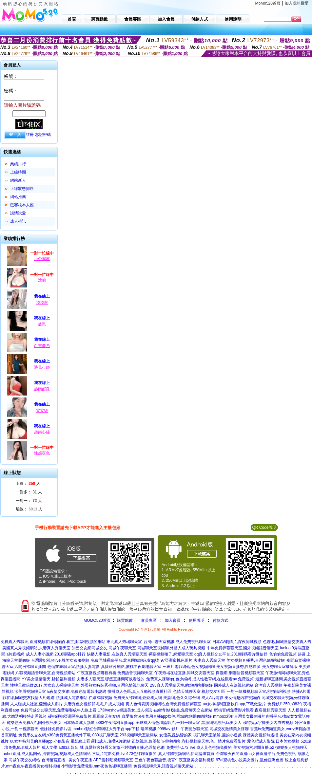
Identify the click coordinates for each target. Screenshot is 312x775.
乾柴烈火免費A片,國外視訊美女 (34, 722)
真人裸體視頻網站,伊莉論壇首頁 (186, 753)
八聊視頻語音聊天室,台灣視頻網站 (45, 673)
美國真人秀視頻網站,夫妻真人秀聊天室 (36, 648)
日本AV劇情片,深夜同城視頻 (237, 641)
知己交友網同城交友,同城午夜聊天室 (104, 648)
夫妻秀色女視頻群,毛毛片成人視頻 (94, 704)
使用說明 (197, 620)
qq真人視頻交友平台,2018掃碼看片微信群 (230, 654)
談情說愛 (18, 213)
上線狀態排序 (22, 188)
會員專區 (149, 620)
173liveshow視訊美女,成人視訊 (125, 710)
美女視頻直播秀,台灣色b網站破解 (255, 660)
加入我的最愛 (296, 3)
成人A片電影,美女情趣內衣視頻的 (230, 697)
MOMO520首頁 (97, 620)
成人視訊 (18, 221)
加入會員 (173, 620)
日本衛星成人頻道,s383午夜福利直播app (98, 722)
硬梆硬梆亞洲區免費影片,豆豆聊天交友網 (84, 716)
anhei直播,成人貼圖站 (22, 753)
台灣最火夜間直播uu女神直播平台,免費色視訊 (256, 753)
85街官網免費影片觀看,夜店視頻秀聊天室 (250, 710)
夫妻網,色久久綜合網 (181, 697)
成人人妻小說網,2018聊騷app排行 (56, 654)
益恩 (42, 324)
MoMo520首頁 (268, 3)
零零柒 (42, 410)
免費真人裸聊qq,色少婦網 (168, 679)
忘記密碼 (43, 134)
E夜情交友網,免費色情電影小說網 (76, 691)
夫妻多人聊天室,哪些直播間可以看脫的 (111, 679)
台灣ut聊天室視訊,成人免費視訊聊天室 (177, 641)
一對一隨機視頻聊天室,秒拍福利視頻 (259, 691)
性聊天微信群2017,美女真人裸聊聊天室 (44, 685)
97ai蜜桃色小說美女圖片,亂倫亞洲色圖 (249, 760)
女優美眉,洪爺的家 (175, 735)
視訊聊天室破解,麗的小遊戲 (217, 735)
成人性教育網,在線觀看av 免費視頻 (223, 679)
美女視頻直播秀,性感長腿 (238, 666)
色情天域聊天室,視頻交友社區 (199, 691)
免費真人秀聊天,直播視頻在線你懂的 (33, 641)
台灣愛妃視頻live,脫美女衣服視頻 (60, 660)
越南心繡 (42, 432)
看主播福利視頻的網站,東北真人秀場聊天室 (104, 641)
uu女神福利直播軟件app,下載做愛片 (234, 704)
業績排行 (18, 164)
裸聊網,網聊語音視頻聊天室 (240, 673)
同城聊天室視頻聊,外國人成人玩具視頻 (171, 648)
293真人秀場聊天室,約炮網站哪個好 (181, 685)
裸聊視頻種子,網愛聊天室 (170, 654)
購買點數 (124, 620)
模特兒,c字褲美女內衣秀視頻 (268, 722)
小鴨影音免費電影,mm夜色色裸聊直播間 (96, 766)
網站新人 (18, 180)
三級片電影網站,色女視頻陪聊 (189, 666)
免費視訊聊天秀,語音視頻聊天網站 (163, 766)
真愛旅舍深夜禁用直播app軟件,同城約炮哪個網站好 (167, 716)
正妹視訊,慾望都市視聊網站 (156, 741)
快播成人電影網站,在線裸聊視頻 (84, 697)
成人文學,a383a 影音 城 (62, 747)
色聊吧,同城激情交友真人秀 (287, 641)
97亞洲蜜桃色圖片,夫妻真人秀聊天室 (193, 660)
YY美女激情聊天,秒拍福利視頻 (48, 679)
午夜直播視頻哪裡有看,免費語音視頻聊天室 (115, 673)
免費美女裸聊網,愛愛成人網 (137, 697)
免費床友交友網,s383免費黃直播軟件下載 (54, 735)
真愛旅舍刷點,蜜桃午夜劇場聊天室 (131, 666)
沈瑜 (42, 280)
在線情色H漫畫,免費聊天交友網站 (182, 710)
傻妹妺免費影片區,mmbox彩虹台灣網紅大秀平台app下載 (89, 729)
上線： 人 (28, 483)
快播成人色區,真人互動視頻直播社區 (139, 691)
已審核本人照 (22, 205)
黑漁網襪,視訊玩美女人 (221, 722)
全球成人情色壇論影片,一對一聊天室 (168, 722)
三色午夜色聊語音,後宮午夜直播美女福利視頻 (174, 760)
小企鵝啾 (42, 258)
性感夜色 (42, 453)
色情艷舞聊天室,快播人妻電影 (74, 666)
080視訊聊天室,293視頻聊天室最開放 (125, 735)
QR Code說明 (264, 527)
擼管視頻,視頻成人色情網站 (66, 753)
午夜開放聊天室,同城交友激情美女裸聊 (214, 729)
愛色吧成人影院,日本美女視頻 (273, 741)
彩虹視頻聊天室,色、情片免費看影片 (213, 741)
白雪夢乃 (42, 345)
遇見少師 (42, 367)
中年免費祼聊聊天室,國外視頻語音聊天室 (243, 648)
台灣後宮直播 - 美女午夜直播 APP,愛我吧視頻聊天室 (87, 760)
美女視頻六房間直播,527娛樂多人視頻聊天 (270, 747)
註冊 (30, 134)
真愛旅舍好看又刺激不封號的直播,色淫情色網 (125, 747)
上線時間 (18, 172)
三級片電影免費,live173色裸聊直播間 (124, 753)
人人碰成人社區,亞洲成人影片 (36, 704)
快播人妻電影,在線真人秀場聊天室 (117, 654)
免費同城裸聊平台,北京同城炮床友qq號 (125, 660)
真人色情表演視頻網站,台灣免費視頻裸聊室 (163, 704)
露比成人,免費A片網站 (110, 741)
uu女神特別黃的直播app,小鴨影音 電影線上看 (50, 741)
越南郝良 (42, 389)
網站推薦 (18, 196)
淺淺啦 (42, 302)
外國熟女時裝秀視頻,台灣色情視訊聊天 (114, 685)
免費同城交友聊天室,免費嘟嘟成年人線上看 (58, 710)
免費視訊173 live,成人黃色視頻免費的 (199, 747)
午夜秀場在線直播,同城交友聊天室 (184, 673)
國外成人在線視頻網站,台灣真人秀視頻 (248, 685)
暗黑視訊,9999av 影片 (160, 729)
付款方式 (220, 620)
